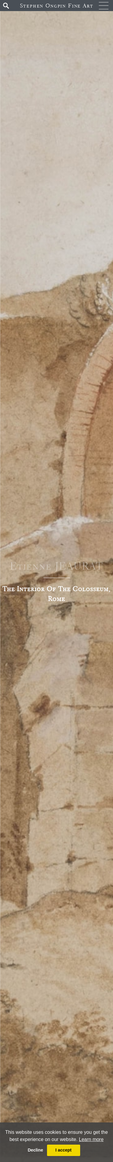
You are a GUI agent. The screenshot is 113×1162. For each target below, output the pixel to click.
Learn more (91, 1139)
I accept (63, 1150)
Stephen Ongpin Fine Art (56, 5)
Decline (35, 1150)
